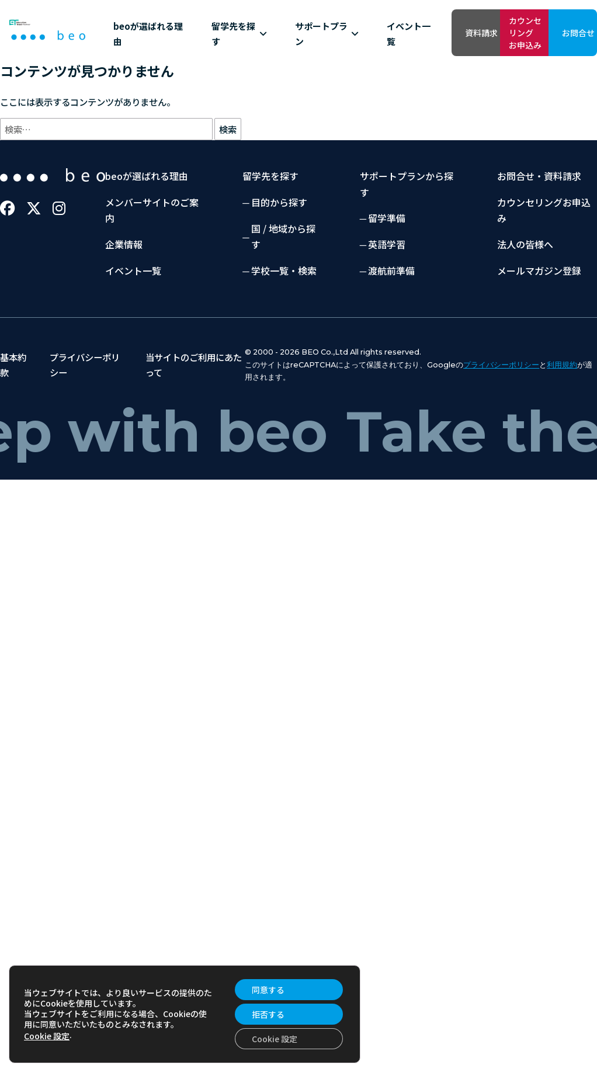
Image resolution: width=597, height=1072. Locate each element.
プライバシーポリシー (501, 424)
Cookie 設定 (47, 1036)
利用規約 (562, 424)
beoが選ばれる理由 (130, 63)
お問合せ (558, 33)
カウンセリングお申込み (470, 32)
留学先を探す (191, 63)
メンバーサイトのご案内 (152, 270)
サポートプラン (249, 63)
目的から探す (279, 262)
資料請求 (383, 33)
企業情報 (124, 304)
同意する (268, 989)
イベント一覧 (302, 63)
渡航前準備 (391, 330)
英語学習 (386, 304)
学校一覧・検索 (284, 330)
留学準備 (386, 277)
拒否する (268, 1014)
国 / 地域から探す (283, 296)
